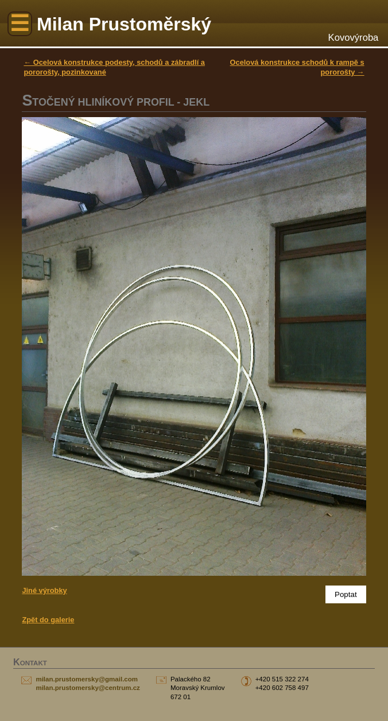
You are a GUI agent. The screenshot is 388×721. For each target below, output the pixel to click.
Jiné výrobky (44, 590)
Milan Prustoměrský (124, 24)
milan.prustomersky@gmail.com (87, 679)
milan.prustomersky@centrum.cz (87, 687)
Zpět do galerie (48, 619)
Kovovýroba (353, 37)
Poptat (346, 594)
